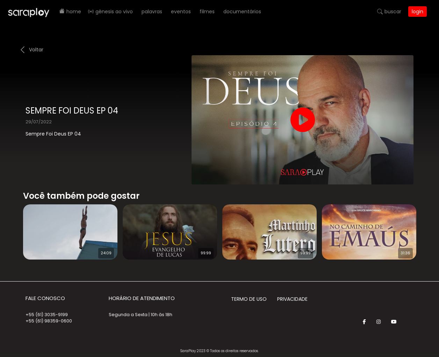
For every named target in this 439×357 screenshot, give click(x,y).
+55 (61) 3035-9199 (47, 315)
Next (427, 227)
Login (417, 11)
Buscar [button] (392, 11)
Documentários (242, 11)
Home (73, 11)
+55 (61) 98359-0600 (49, 321)
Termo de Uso (249, 299)
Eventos (181, 11)
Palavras (152, 11)
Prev (12, 227)
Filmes (207, 11)
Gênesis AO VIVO (114, 11)
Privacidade (292, 299)
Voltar (36, 49)
